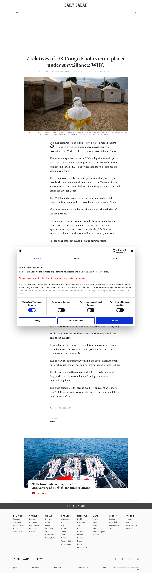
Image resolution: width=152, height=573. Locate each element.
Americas (48, 525)
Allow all (114, 321)
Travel (79, 525)
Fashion (80, 531)
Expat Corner (82, 547)
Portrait (96, 528)
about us (58, 568)
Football (112, 519)
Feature (80, 544)
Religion (80, 538)
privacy (35, 568)
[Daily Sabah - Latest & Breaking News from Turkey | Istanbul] (75, 5)
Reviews (96, 535)
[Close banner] (132, 251)
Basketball (113, 522)
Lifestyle (82, 516)
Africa (47, 531)
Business (66, 516)
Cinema (96, 519)
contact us (83, 568)
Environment (82, 522)
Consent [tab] (37, 258)
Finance (64, 528)
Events (95, 525)
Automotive (65, 519)
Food (79, 528)
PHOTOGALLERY (42, 493)
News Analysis (18, 531)
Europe (48, 522)
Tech (63, 535)
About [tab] (115, 258)
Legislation (17, 522)
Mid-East (48, 519)
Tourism (64, 531)
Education (33, 522)
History (80, 541)
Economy (64, 522)
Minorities (33, 528)
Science (80, 535)
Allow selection (76, 321)
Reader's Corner (131, 525)
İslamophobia (50, 538)
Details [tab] (76, 258)
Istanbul (32, 519)
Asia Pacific (49, 528)
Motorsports (114, 525)
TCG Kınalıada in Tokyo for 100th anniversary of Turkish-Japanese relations (61, 486)
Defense (64, 538)
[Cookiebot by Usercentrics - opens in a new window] (114, 251)
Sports (113, 516)
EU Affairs (16, 528)
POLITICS (17, 516)
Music (95, 522)
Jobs (15, 568)
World (48, 516)
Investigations (34, 525)
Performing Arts (99, 531)
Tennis (111, 528)
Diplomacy (17, 519)
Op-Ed (127, 522)
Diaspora (32, 531)
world (52, 422)
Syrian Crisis (49, 535)
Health (79, 519)
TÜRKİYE (33, 516)
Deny (37, 321)
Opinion (129, 516)
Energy (63, 525)
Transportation (67, 541)
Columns (128, 519)
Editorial (128, 528)
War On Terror (18, 525)
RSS (104, 568)
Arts (95, 516)
